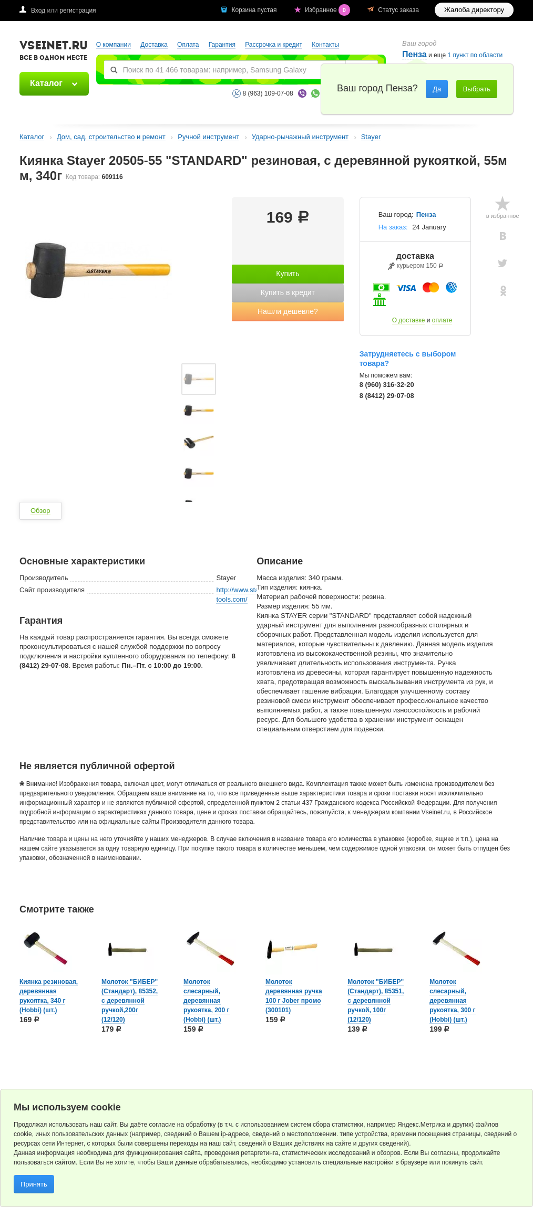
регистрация (77, 10)
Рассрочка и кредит (273, 44)
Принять (33, 1184)
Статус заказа (398, 10)
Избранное (328, 10)
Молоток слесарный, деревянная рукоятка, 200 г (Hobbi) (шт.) (206, 1000)
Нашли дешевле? (288, 311)
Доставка (154, 44)
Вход (38, 10)
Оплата (188, 44)
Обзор (40, 511)
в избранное (502, 216)
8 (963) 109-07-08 (268, 93)
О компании (113, 44)
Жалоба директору (474, 10)
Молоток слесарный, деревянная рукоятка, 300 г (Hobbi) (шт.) (452, 1000)
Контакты (325, 44)
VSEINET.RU (53, 52)
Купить (287, 273)
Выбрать (476, 89)
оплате (442, 320)
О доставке (408, 320)
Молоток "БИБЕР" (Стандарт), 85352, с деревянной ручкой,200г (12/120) (129, 1000)
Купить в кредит (288, 292)
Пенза (426, 214)
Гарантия (222, 44)
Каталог (46, 83)
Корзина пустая (254, 10)
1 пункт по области (475, 55)
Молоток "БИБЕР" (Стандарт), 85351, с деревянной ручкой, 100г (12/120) (375, 1000)
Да (437, 89)
